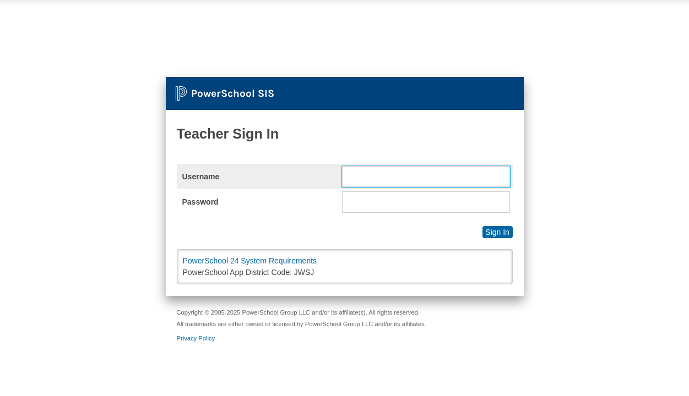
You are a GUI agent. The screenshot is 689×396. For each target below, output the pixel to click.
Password (200, 201)
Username (201, 176)
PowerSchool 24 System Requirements (250, 260)
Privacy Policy (196, 338)
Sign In (497, 232)
